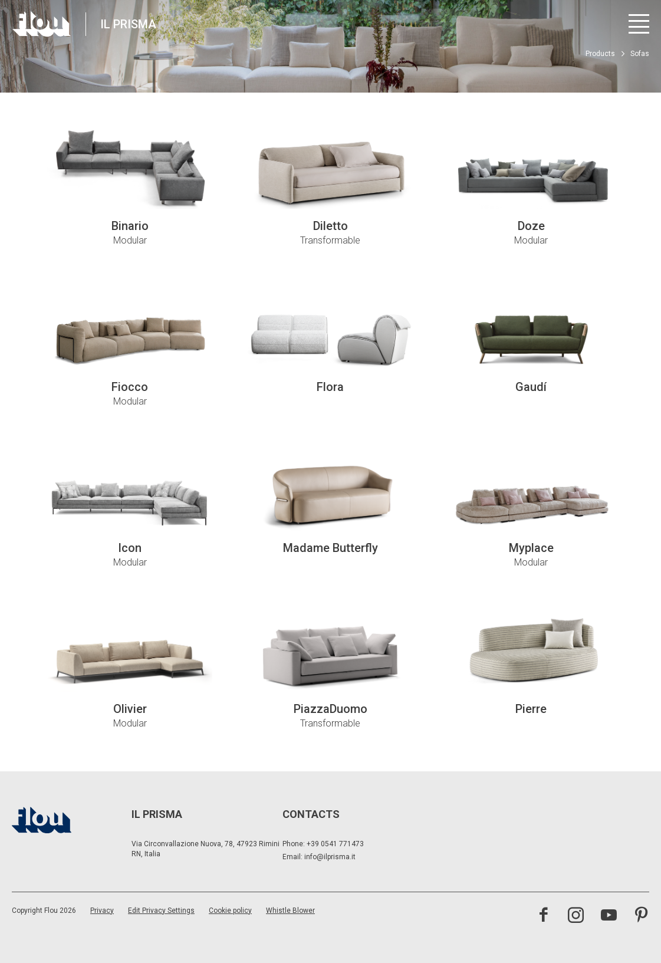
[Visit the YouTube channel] (608, 916)
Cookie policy (230, 910)
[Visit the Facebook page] (543, 916)
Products (600, 54)
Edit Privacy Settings (161, 910)
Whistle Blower (290, 910)
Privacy (102, 910)
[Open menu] (639, 23)
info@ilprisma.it (330, 857)
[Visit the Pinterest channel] (641, 916)
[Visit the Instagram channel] (575, 916)
